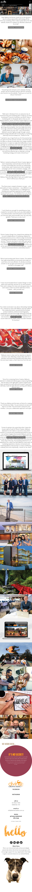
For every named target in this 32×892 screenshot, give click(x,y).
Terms (16, 822)
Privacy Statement (16, 824)
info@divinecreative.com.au (16, 818)
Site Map (16, 826)
